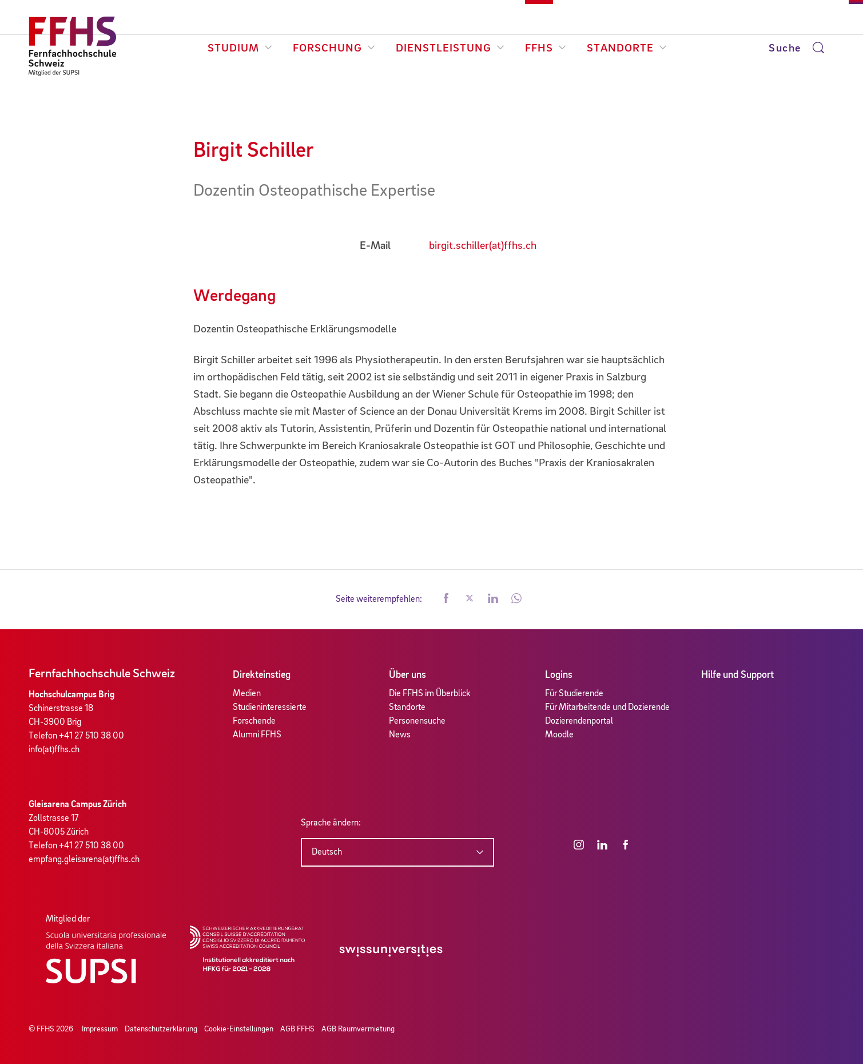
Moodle (559, 735)
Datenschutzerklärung (161, 1029)
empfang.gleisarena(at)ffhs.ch (84, 859)
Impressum (100, 1029)
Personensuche (417, 721)
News (400, 735)
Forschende (254, 721)
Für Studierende (574, 693)
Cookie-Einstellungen (238, 1029)
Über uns (407, 675)
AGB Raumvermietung (358, 1029)
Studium (240, 48)
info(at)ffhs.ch (54, 750)
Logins (558, 675)
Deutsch (327, 852)
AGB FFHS (297, 1029)
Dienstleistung (450, 48)
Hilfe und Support (737, 675)
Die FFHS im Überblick (430, 693)
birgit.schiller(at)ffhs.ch (482, 246)
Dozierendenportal (579, 721)
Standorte (627, 48)
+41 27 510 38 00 (91, 736)
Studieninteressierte (270, 707)
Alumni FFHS (257, 735)
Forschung (334, 48)
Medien (247, 693)
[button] (446, 599)
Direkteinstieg (262, 675)
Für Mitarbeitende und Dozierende (607, 707)
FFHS (545, 48)
